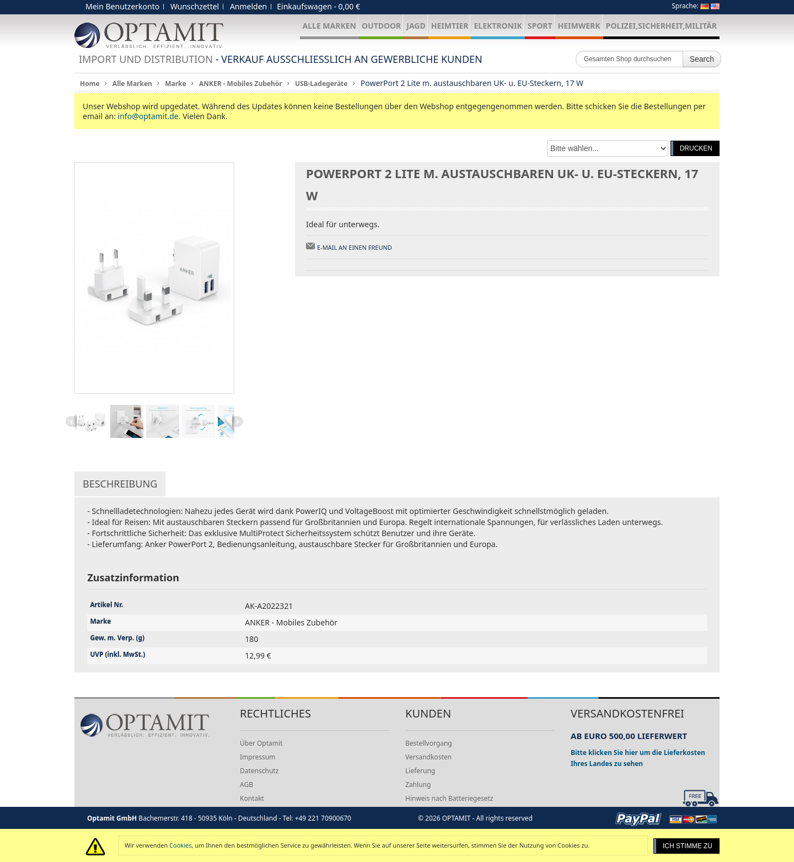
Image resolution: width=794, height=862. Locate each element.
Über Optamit (261, 743)
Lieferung (420, 770)
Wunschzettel (194, 6)
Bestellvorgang (428, 743)
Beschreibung (120, 483)
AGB (246, 784)
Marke (175, 83)
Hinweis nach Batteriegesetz (449, 798)
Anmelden (248, 6)
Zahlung (418, 784)
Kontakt (252, 798)
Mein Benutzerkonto (122, 6)
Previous (71, 421)
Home (90, 83)
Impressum (257, 757)
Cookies (180, 845)
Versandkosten (428, 757)
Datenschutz (259, 770)
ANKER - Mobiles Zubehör (240, 83)
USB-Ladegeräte (321, 83)
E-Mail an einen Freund (354, 247)
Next (237, 421)
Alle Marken (132, 83)
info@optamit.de (148, 116)
